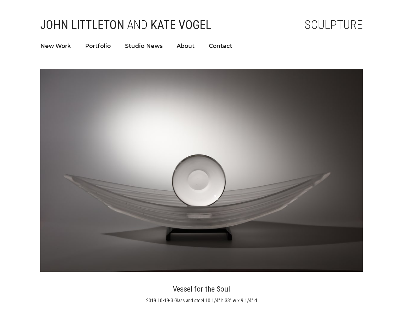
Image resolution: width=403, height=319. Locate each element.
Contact (220, 46)
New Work (55, 46)
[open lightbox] (201, 170)
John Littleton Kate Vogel (125, 25)
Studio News (144, 46)
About (186, 46)
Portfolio (98, 46)
